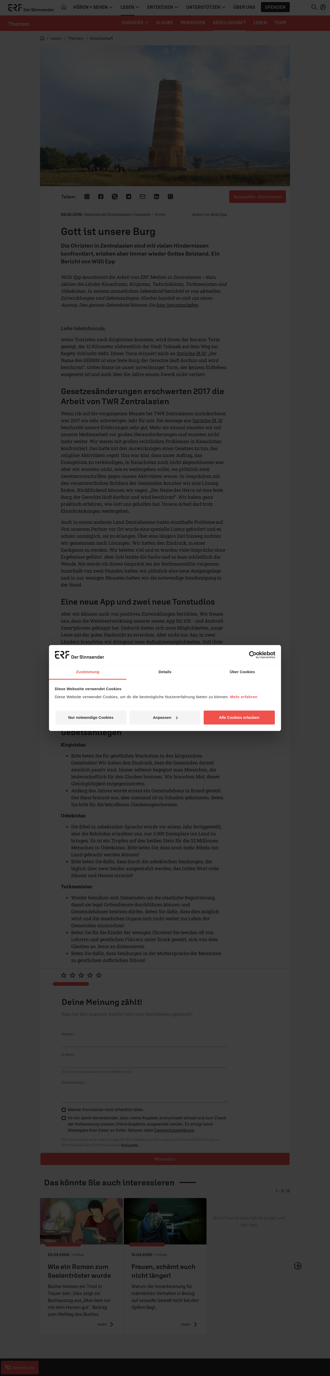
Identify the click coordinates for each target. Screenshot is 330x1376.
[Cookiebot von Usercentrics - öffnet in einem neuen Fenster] (252, 655)
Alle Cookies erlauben (239, 717)
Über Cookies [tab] (242, 672)
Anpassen (165, 717)
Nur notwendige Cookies (91, 717)
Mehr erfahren (244, 697)
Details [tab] (165, 672)
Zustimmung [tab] (88, 672)
